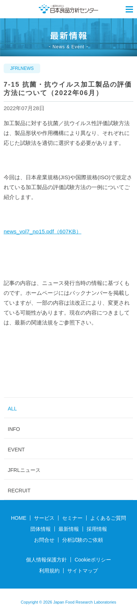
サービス (44, 518)
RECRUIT (19, 490)
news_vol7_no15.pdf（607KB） (42, 231)
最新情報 (68, 529)
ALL (12, 409)
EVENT (16, 449)
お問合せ (44, 540)
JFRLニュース (24, 470)
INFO (14, 429)
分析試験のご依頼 (82, 540)
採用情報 (97, 529)
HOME (18, 518)
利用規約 (49, 571)
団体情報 (40, 529)
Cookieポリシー (93, 560)
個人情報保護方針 (46, 560)
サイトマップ (82, 571)
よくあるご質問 (108, 518)
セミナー (72, 518)
